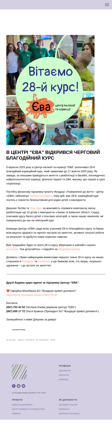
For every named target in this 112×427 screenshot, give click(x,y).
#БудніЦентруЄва (71, 254)
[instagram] (18, 393)
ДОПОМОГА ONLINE (68, 412)
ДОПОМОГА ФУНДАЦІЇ (69, 421)
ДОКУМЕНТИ (65, 378)
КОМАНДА (63, 387)
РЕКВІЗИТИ (64, 417)
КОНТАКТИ (64, 382)
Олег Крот (38, 213)
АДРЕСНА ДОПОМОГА (22, 412)
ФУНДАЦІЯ (65, 373)
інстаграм (15, 254)
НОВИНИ (16, 421)
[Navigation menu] (107, 4)
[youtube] (23, 393)
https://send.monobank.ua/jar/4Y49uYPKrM (34, 300)
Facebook (55, 267)
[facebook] (14, 393)
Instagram (39, 267)
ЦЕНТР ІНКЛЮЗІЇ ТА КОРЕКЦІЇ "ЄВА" (28, 417)
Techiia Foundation (52, 197)
